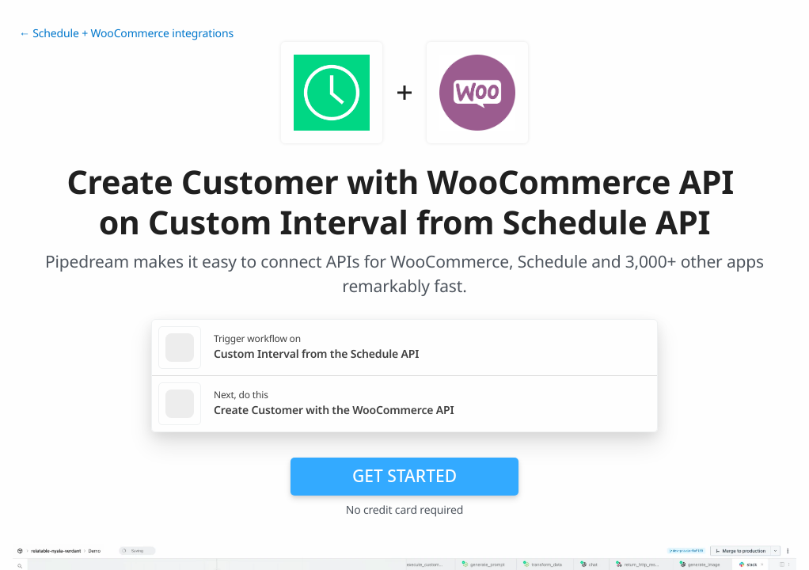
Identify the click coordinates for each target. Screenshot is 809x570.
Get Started (404, 476)
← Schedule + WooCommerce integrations (126, 33)
